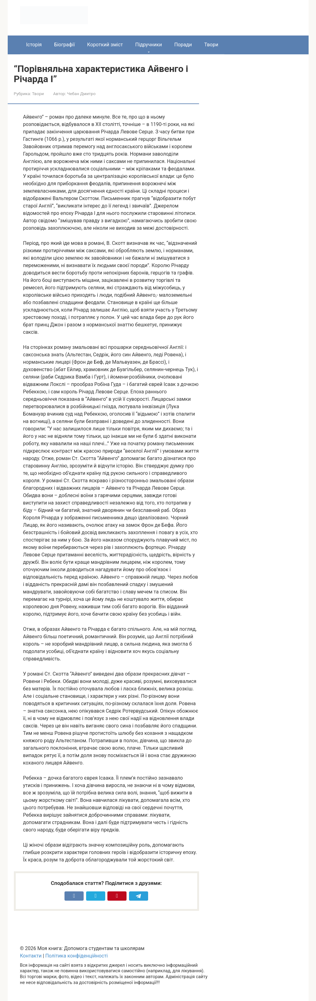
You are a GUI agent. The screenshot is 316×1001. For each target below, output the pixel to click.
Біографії (64, 45)
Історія (34, 45)
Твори (211, 45)
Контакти (31, 956)
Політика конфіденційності (76, 956)
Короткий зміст (105, 45)
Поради (183, 45)
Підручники (148, 45)
